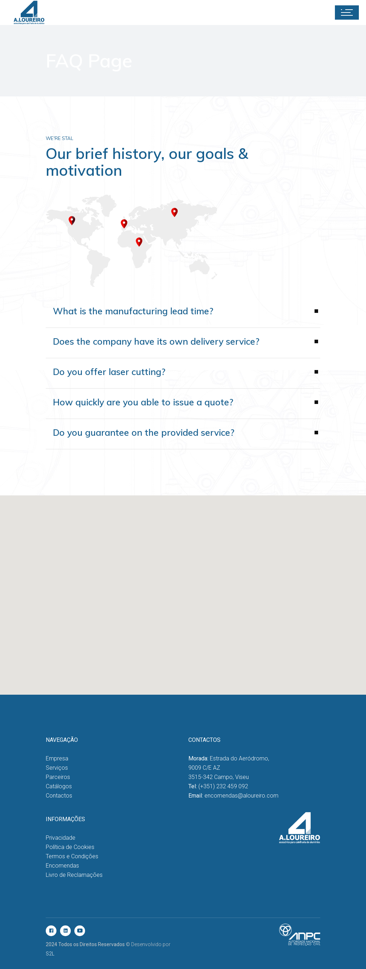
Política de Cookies (70, 847)
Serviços (57, 767)
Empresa (57, 758)
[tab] (183, 346)
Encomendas (62, 865)
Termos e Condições (72, 856)
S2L (50, 953)
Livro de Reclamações (74, 874)
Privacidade (60, 837)
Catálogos (59, 786)
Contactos (59, 795)
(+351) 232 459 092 (223, 786)
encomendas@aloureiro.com (241, 795)
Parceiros (58, 777)
